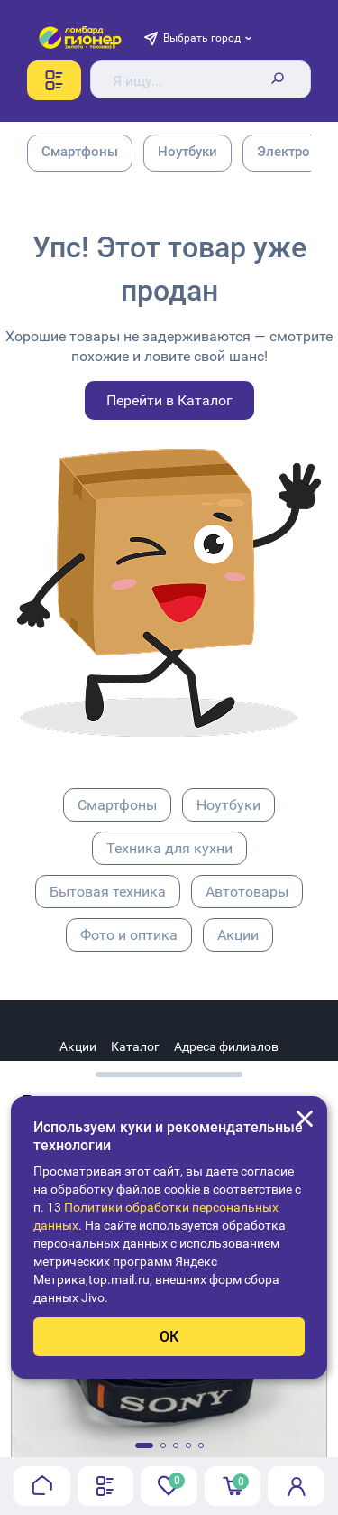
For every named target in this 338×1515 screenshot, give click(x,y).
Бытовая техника (108, 891)
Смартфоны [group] (79, 152)
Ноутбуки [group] (187, 152)
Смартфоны (117, 804)
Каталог (135, 1046)
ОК (169, 1336)
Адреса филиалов (226, 1046)
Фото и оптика (129, 934)
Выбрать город (202, 38)
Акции (238, 934)
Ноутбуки (228, 804)
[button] (144, 1445)
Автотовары (247, 891)
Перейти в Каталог (169, 400)
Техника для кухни (169, 848)
